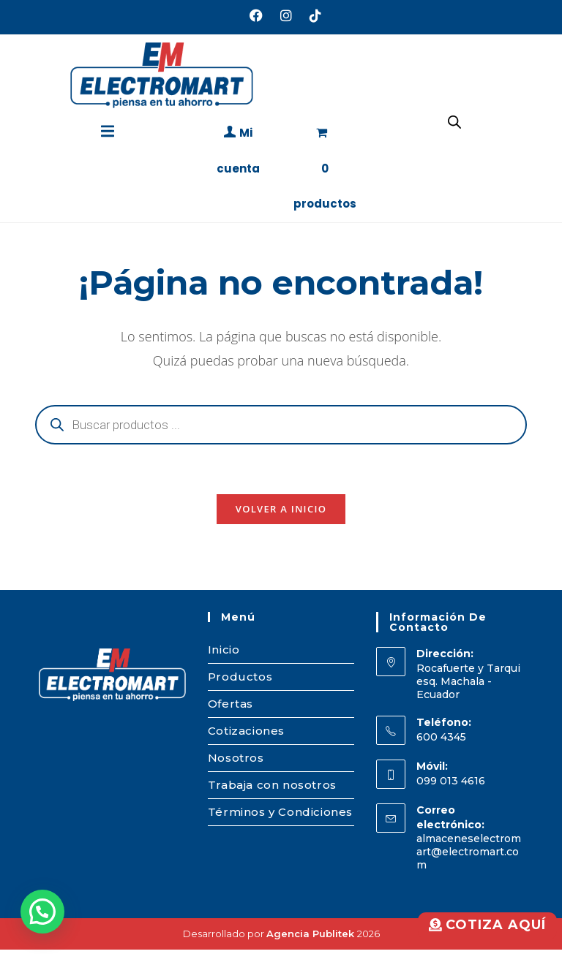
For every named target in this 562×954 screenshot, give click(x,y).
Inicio (224, 654)
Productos (240, 681)
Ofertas (230, 708)
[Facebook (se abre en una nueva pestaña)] (256, 15)
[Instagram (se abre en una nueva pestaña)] (286, 15)
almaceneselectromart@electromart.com (468, 856)
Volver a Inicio (281, 513)
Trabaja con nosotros (272, 789)
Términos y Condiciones (280, 816)
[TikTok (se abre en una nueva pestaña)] (311, 15)
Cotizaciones (246, 735)
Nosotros (236, 762)
